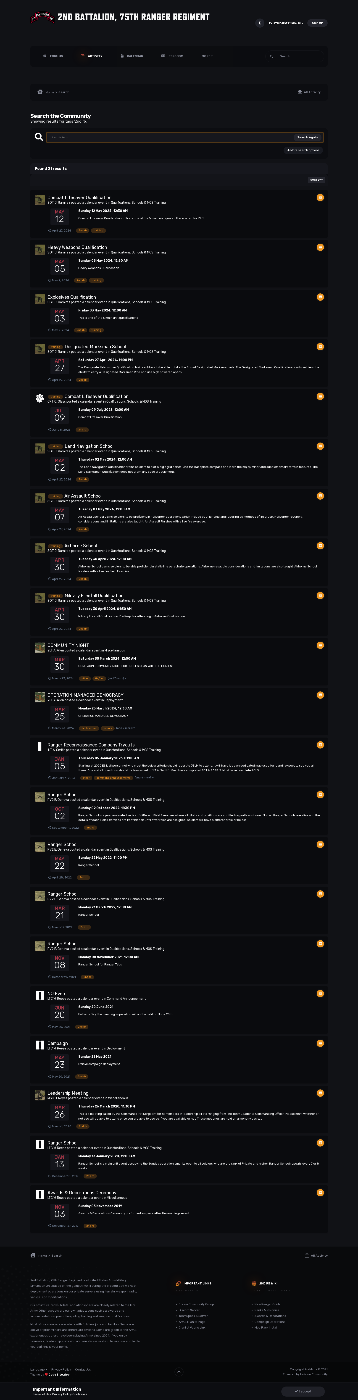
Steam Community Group (196, 1304)
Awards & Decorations (270, 1316)
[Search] (294, 56)
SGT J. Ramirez (58, 203)
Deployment (114, 700)
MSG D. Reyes (57, 1098)
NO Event (57, 993)
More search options (303, 150)
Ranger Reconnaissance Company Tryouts (91, 745)
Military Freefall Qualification (94, 595)
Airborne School (80, 545)
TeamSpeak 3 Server (193, 1316)
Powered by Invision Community (305, 1374)
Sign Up (317, 22)
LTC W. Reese (56, 999)
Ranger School (62, 794)
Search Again (307, 137)
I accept (303, 1391)
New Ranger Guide (268, 1304)
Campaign (57, 1043)
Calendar (134, 56)
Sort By (316, 180)
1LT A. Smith (56, 750)
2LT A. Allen (55, 650)
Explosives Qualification (71, 297)
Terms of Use (42, 1394)
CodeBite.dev (59, 1374)
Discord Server (189, 1310)
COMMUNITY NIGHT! (68, 645)
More (207, 56)
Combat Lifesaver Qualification (79, 197)
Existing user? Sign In (286, 23)
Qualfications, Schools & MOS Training (138, 203)
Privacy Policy (61, 1369)
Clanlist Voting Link (192, 1327)
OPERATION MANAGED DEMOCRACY (85, 695)
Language (38, 1369)
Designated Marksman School (95, 346)
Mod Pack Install (266, 1327)
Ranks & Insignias (267, 1310)
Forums (56, 56)
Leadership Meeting (68, 1093)
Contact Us (83, 1369)
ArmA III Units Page (192, 1322)
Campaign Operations (270, 1322)
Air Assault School (83, 496)
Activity (95, 56)
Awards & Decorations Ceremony (81, 1192)
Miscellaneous (115, 650)
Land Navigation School (89, 446)
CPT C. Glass (56, 401)
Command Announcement (126, 999)
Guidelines (79, 1394)
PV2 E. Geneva (58, 800)
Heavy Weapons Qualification (77, 247)
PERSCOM (175, 56)
